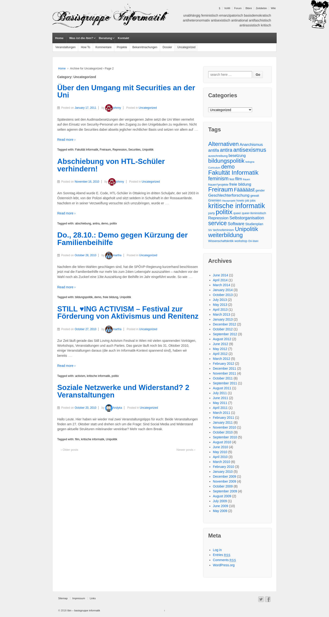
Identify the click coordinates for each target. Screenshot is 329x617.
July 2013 (220, 300)
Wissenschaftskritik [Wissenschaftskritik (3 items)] (221, 241)
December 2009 (224, 476)
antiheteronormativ (196, 20)
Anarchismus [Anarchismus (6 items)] (251, 144)
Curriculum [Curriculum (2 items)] (214, 167)
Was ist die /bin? (81, 38)
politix (113, 223)
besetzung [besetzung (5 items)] (237, 156)
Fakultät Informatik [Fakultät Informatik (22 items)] (233, 172)
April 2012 (220, 354)
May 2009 (220, 511)
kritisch (266, 25)
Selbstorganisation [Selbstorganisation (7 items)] (246, 218)
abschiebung (83, 223)
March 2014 (221, 285)
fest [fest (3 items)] (231, 179)
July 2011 (220, 393)
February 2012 (223, 363)
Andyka (113, 407)
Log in (217, 550)
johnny (113, 107)
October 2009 (223, 486)
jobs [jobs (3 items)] (252, 200)
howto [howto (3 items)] (240, 200)
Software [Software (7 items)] (236, 223)
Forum (238, 8)
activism (80, 376)
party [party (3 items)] (211, 213)
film (77, 439)
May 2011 (220, 403)
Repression (120, 149)
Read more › (66, 139)
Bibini (249, 8)
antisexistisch (220, 20)
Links (93, 598)
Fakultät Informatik (86, 149)
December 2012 (224, 324)
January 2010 (223, 471)
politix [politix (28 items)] (224, 211)
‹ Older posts (69, 449)
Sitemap (63, 598)
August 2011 (222, 388)
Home (59, 38)
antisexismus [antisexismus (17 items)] (249, 149)
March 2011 (221, 413)
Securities (134, 149)
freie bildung (110, 297)
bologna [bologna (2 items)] (249, 161)
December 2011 (224, 368)
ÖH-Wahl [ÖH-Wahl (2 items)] (253, 241)
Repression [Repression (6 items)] (218, 218)
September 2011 (225, 383)
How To (85, 47)
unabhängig (191, 15)
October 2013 (223, 295)
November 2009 (224, 481)
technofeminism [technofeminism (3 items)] (223, 230)
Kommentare (104, 47)
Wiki (273, 8)
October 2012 (223, 329)
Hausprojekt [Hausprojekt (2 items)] (229, 200)
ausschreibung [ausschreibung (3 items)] (218, 156)
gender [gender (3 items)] (260, 190)
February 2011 (223, 417)
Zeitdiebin (261, 8)
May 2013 (220, 305)
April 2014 (220, 280)
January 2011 (223, 422)
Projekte (122, 47)
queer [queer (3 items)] (237, 213)
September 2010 (225, 437)
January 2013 (223, 319)
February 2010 (223, 467)
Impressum (78, 598)
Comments (224, 560)
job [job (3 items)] (247, 200)
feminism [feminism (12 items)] (218, 178)
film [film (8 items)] (238, 178)
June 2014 (220, 275)
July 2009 (220, 501)
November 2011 (224, 373)
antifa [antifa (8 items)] (213, 150)
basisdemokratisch (257, 15)
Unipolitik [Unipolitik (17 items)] (246, 229)
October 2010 (223, 432)
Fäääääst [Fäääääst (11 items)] (244, 189)
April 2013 (220, 309)
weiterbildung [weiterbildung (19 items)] (225, 235)
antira (96, 223)
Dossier (167, 47)
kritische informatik (98, 376)
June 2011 (220, 398)
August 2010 (222, 442)
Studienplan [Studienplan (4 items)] (254, 224)
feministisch (209, 15)
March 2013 (221, 314)
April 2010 (220, 457)
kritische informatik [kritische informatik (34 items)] (236, 205)
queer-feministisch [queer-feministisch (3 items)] (254, 213)
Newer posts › (185, 449)
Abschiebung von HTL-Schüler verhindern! (111, 165)
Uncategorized (186, 47)
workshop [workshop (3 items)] (240, 241)
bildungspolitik (84, 297)
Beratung (105, 38)
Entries (222, 555)
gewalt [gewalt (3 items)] (254, 195)
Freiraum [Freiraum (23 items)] (220, 189)
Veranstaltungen (65, 47)
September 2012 (225, 334)
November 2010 (224, 427)
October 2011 (223, 378)
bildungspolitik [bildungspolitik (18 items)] (226, 160)
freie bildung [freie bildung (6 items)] (240, 184)
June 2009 (220, 506)
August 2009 (222, 496)
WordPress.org (224, 565)
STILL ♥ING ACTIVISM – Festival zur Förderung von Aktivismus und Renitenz (127, 313)
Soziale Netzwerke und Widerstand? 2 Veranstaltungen (123, 391)
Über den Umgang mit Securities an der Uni (126, 91)
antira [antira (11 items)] (226, 150)
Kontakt (123, 38)
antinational (239, 20)
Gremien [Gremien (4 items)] (214, 200)
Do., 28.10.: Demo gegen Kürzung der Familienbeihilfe (122, 239)
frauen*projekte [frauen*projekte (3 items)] (218, 184)
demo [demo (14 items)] (228, 166)
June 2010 (220, 447)
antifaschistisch (260, 20)
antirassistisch (250, 25)
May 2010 (220, 452)
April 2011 (220, 408)
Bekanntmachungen (144, 47)
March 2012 (221, 359)
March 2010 (221, 462)
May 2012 (220, 349)
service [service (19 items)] (217, 223)
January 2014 (223, 290)
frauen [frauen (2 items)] (246, 179)
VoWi (227, 8)
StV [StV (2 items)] (210, 230)
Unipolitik (148, 149)
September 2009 (225, 491)
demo (104, 223)
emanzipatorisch (231, 15)
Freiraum (105, 149)
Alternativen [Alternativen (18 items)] (223, 143)
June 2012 (220, 344)
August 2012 (222, 339)
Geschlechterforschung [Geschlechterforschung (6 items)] (229, 195)
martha (113, 255)
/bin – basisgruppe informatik (83, 610)
